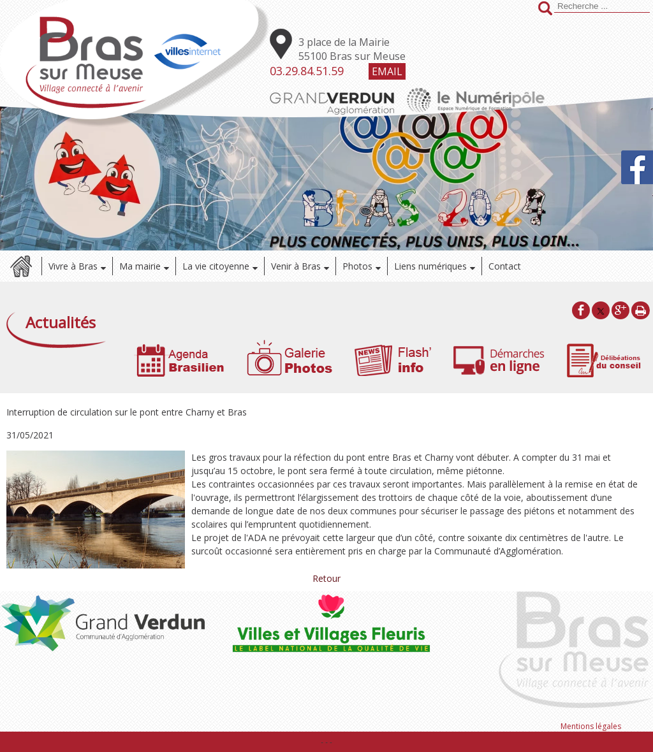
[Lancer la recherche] (545, 9)
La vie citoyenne (215, 266)
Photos (357, 266)
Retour (326, 578)
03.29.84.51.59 (307, 70)
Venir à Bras (296, 266)
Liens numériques (430, 266)
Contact (504, 266)
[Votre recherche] (602, 6)
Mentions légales (591, 726)
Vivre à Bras (73, 266)
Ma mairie (140, 266)
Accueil (20, 266)
